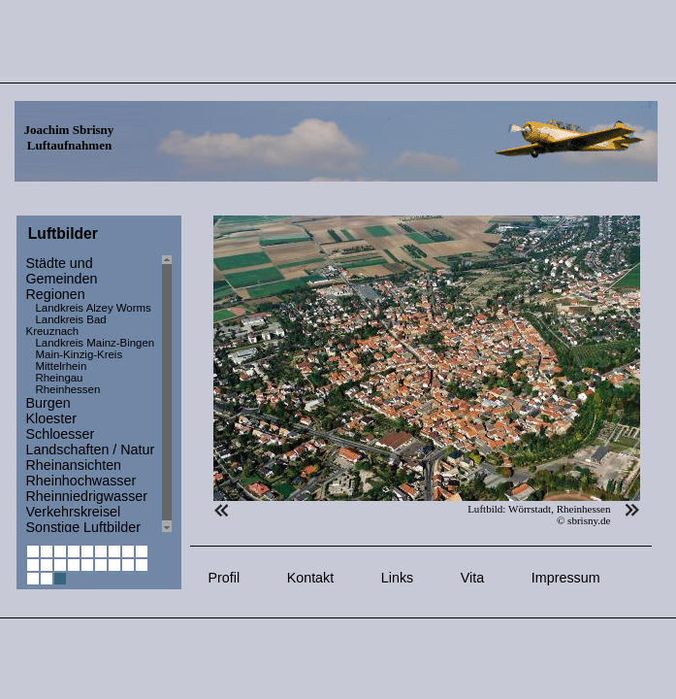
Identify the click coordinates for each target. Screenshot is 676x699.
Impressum (565, 577)
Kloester (51, 418)
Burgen (48, 403)
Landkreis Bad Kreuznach (66, 325)
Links (397, 577)
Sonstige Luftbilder (83, 527)
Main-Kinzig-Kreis (79, 354)
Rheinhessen (68, 389)
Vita (472, 577)
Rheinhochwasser (81, 480)
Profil (225, 577)
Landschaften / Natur (90, 449)
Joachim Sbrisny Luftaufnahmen (69, 137)
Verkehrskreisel (73, 511)
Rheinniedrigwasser (87, 496)
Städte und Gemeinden (62, 270)
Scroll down (167, 527)
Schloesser (60, 434)
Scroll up (167, 259)
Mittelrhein (61, 366)
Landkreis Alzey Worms (93, 308)
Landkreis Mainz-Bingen (95, 343)
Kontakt (310, 577)
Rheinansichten (74, 465)
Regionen (55, 294)
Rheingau (59, 377)
